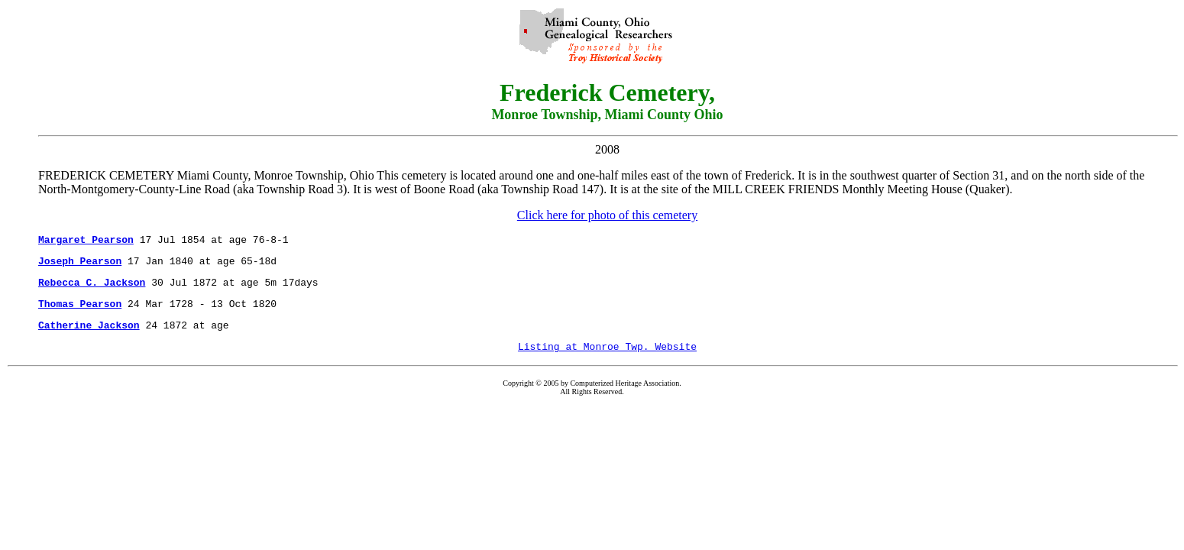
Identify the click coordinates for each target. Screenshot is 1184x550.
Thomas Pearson (79, 312)
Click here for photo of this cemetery (607, 215)
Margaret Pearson (86, 241)
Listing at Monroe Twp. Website (607, 360)
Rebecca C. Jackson (91, 289)
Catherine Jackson (89, 336)
